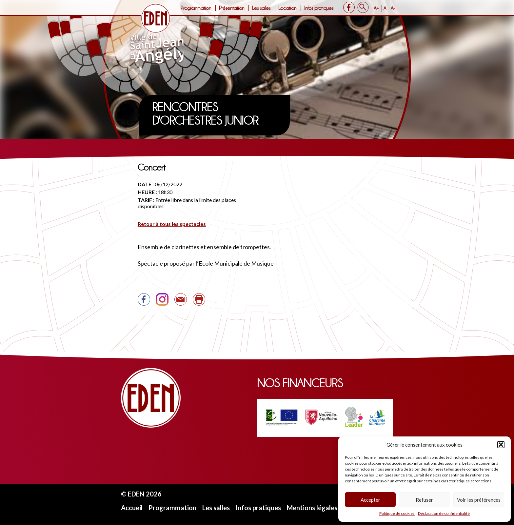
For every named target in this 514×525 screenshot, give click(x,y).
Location (287, 8)
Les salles (261, 8)
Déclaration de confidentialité (444, 513)
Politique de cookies (397, 513)
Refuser (424, 500)
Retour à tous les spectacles (172, 224)
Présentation (231, 8)
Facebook (349, 7)
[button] (501, 444)
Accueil (132, 508)
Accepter (370, 500)
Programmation (196, 8)
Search (363, 7)
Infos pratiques (318, 8)
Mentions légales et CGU (324, 508)
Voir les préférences (479, 500)
